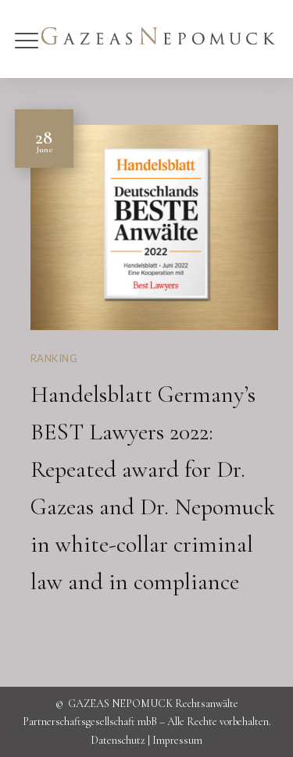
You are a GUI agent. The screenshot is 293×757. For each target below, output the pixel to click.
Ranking (54, 358)
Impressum (177, 740)
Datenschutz (118, 740)
